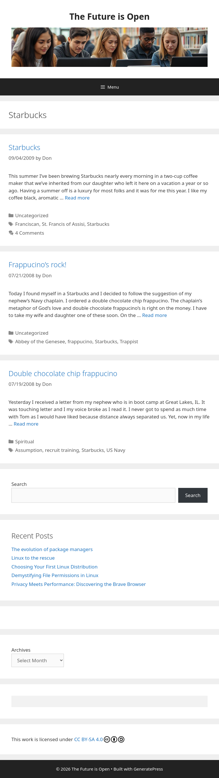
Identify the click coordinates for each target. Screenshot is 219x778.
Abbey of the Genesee (40, 341)
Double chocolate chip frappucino (63, 373)
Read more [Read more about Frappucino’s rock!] (154, 315)
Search (19, 484)
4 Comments (29, 233)
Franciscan (27, 224)
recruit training (62, 450)
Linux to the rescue (33, 557)
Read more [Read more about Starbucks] (77, 197)
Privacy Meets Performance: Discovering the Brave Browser (78, 584)
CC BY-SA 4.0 (99, 739)
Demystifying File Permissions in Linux (54, 575)
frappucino (80, 341)
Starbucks (24, 147)
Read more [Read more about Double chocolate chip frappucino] (26, 423)
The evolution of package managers (52, 549)
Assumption (28, 450)
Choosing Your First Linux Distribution (54, 566)
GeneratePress (148, 769)
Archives (21, 650)
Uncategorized (31, 215)
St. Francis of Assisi (63, 224)
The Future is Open (109, 16)
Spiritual (24, 441)
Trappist (129, 341)
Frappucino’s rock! (37, 264)
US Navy (115, 450)
